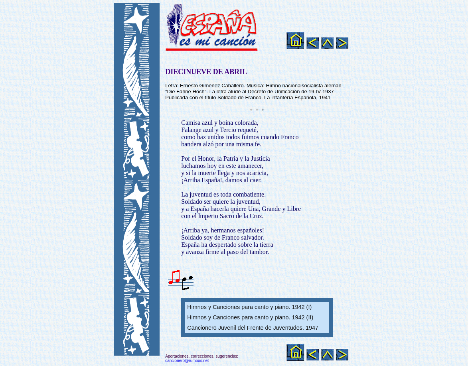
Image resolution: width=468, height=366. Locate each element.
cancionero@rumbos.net (187, 360)
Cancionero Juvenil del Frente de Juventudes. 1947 (252, 328)
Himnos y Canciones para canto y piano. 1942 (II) (250, 317)
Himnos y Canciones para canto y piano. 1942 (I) (249, 307)
